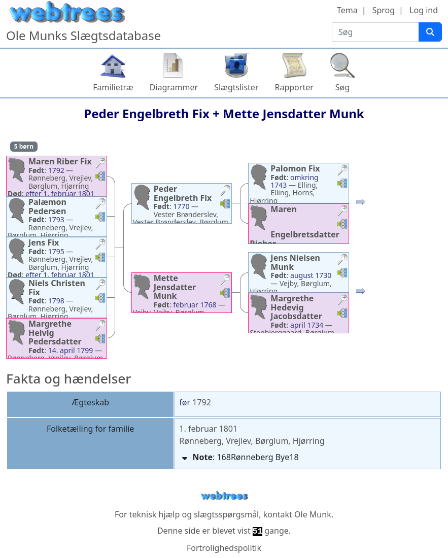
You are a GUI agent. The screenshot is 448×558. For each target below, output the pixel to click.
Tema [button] (347, 10)
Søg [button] (342, 87)
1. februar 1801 (208, 428)
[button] (100, 164)
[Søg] (430, 32)
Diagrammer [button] (174, 87)
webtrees (224, 496)
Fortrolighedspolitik (224, 547)
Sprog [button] (383, 10)
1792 (201, 402)
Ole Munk (312, 514)
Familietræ (113, 87)
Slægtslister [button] (236, 87)
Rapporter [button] (294, 87)
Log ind (423, 10)
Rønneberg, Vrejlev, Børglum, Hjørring (251, 440)
